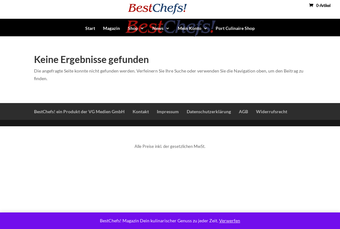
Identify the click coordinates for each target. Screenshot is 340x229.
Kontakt (141, 111)
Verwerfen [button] (229, 220)
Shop (133, 28)
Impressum (168, 111)
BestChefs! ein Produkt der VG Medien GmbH (79, 111)
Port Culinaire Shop (235, 28)
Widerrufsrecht (271, 111)
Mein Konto (189, 28)
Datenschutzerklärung (209, 111)
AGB (243, 111)
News (157, 28)
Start (90, 28)
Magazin (111, 28)
